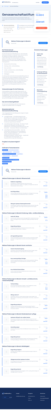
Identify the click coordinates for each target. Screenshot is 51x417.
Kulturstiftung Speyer (15, 327)
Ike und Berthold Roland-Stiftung (17, 269)
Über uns (30, 400)
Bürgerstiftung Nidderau (16, 226)
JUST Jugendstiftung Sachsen (17, 236)
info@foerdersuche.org (20, 396)
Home (2, 6)
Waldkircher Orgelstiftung (16, 181)
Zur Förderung (40, 66)
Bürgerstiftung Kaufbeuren (16, 304)
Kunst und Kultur (6, 157)
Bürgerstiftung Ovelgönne (16, 349)
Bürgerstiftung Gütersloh (16, 369)
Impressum (42, 400)
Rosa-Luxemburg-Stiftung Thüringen (18, 258)
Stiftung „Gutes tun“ (15, 294)
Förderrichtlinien (41, 28)
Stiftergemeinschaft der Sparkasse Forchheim (20, 359)
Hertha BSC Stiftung (15, 216)
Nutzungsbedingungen (44, 398)
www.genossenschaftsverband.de (26, 27)
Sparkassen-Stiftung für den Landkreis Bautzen (20, 317)
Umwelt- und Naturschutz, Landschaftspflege (10, 159)
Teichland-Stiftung (14, 283)
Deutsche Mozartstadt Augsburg (17, 248)
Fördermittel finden (43, 171)
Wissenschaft (5, 150)
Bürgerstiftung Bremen (15, 336)
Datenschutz (42, 396)
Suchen (10, 397)
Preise (29, 398)
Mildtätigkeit (5, 163)
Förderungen (6, 6)
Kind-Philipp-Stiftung (15, 191)
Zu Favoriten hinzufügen (40, 182)
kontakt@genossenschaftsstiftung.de (26, 25)
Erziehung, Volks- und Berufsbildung (9, 153)
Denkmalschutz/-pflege (7, 161)
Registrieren (45, 2)
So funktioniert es (15, 2)
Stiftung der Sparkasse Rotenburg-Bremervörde (20, 203)
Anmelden (37, 2)
